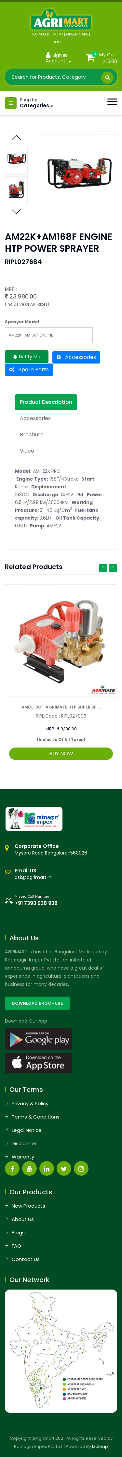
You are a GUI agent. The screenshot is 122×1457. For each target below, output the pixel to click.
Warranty (23, 1156)
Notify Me (26, 356)
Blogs (18, 1232)
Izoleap (100, 1446)
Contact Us (26, 1259)
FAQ (16, 1245)
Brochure (32, 434)
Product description (46, 402)
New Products (28, 1205)
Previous (16, 210)
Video (27, 451)
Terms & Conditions (36, 1116)
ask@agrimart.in (33, 877)
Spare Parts (29, 369)
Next (16, 136)
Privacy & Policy (30, 1103)
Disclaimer (24, 1143)
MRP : (51, 729)
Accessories (76, 357)
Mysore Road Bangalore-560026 (51, 849)
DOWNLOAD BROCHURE (37, 1003)
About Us (23, 1219)
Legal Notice (27, 1130)
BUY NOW (61, 753)
